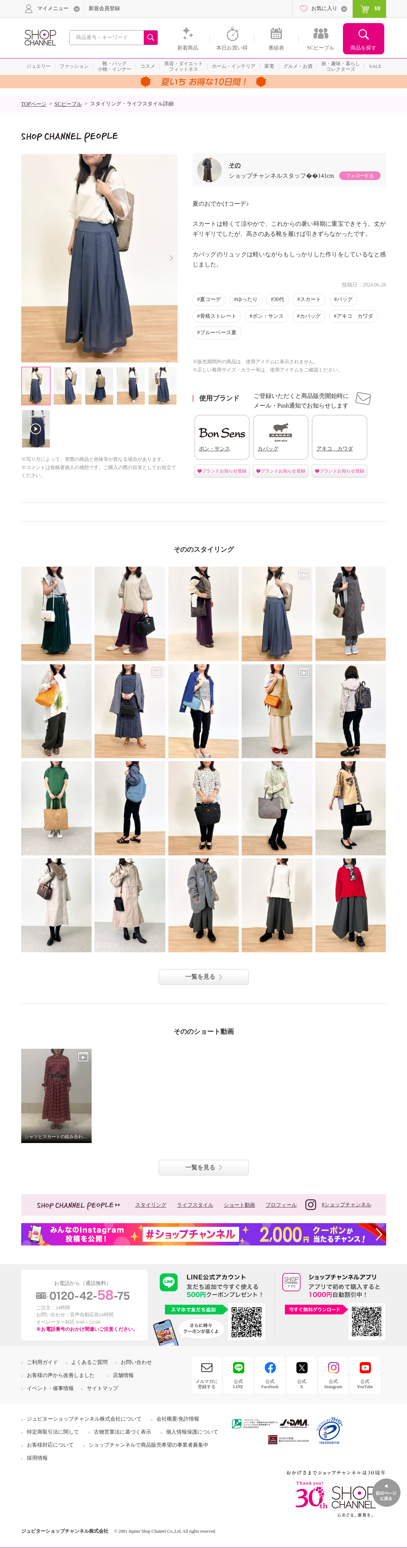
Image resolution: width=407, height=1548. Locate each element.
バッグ (345, 299)
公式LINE (238, 1384)
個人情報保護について (192, 1432)
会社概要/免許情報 (178, 1419)
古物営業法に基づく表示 (122, 1432)
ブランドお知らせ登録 (224, 471)
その (235, 165)
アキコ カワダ (355, 316)
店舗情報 (123, 1375)
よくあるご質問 (89, 1362)
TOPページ (34, 104)
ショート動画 (239, 1205)
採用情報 (37, 1458)
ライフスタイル (195, 1205)
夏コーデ (210, 299)
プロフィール (281, 1205)
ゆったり (247, 299)
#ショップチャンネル (338, 1204)
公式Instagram (333, 1384)
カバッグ (310, 316)
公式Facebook (270, 1384)
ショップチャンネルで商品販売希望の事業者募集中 (149, 1445)
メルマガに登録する (206, 1384)
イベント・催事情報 (50, 1388)
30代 (279, 299)
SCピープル (68, 104)
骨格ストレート (218, 316)
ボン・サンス (268, 316)
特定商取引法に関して (53, 1432)
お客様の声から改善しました (61, 1375)
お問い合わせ (136, 1362)
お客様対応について (50, 1445)
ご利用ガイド (42, 1362)
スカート (310, 299)
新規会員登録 (104, 8)
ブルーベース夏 (218, 332)
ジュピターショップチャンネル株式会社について (84, 1419)
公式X (301, 1384)
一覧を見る (200, 977)
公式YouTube (365, 1384)
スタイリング (150, 1205)
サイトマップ (102, 1388)
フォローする (359, 175)
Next (171, 258)
